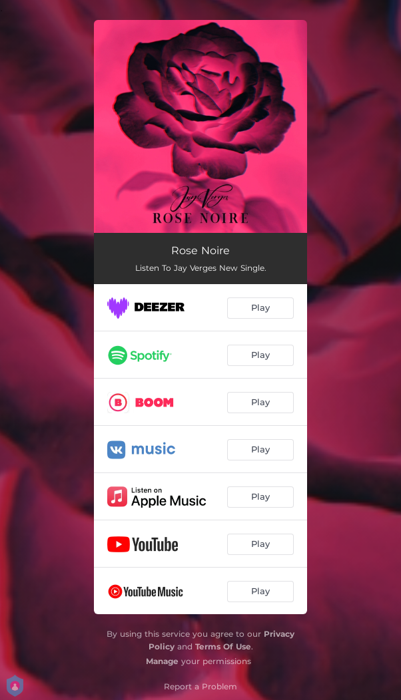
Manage (162, 661)
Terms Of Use (223, 646)
